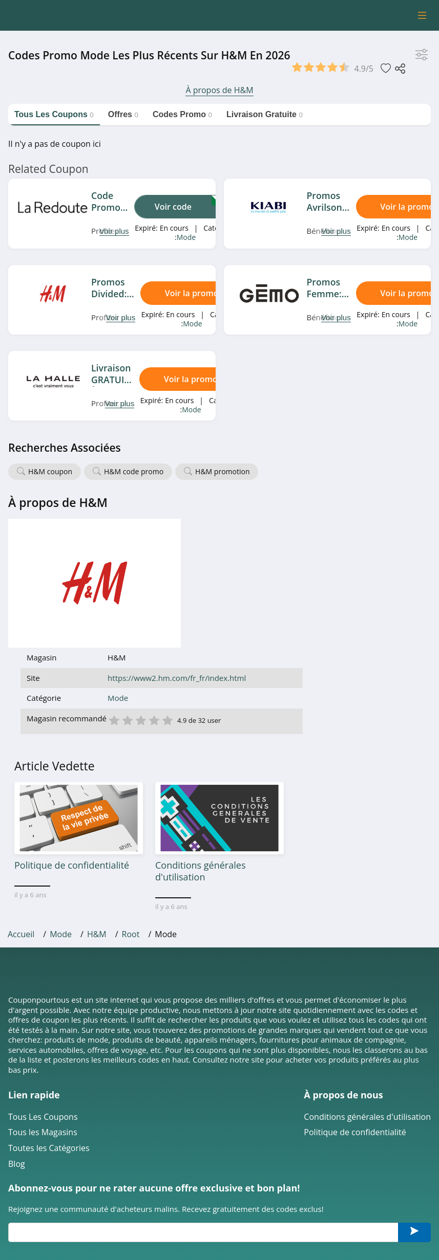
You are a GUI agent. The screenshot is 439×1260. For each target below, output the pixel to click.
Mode (186, 237)
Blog (16, 1044)
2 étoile (255, 591)
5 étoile (295, 591)
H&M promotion (222, 471)
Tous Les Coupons (43, 997)
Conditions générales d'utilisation (367, 997)
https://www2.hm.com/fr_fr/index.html (305, 549)
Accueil (21, 815)
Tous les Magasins (42, 1013)
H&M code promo (133, 471)
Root (131, 815)
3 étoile (268, 591)
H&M (97, 815)
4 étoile (282, 591)
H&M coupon (50, 471)
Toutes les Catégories (49, 1029)
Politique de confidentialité (355, 1013)
